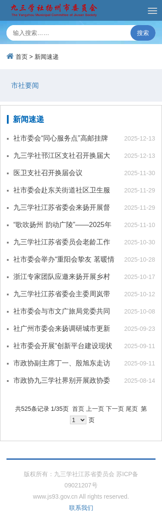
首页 (22, 56)
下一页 (115, 408)
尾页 (132, 408)
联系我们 (81, 507)
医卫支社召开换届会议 (48, 172)
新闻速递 (47, 56)
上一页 (95, 408)
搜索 (143, 32)
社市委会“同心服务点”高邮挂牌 (60, 138)
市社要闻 (25, 85)
